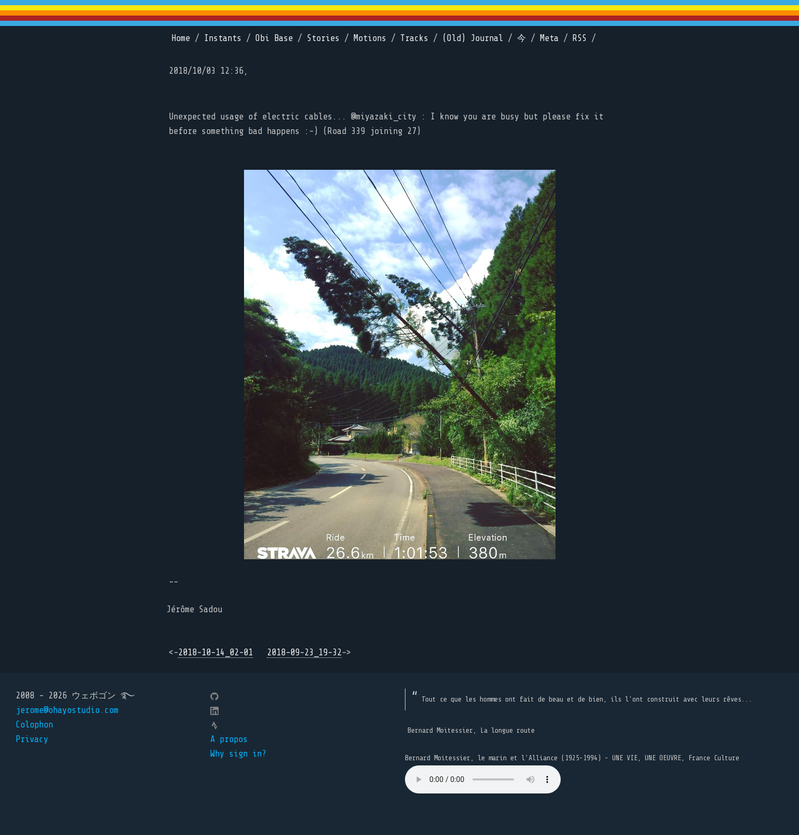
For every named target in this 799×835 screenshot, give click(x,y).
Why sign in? (238, 754)
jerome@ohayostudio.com (67, 710)
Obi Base (274, 38)
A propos (229, 739)
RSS (580, 38)
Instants (222, 38)
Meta (549, 38)
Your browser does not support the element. (483, 779)
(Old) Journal (472, 38)
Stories (323, 38)
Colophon (34, 725)
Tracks (414, 38)
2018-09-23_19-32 (304, 652)
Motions (370, 38)
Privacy (32, 739)
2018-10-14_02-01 (215, 652)
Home (180, 38)
